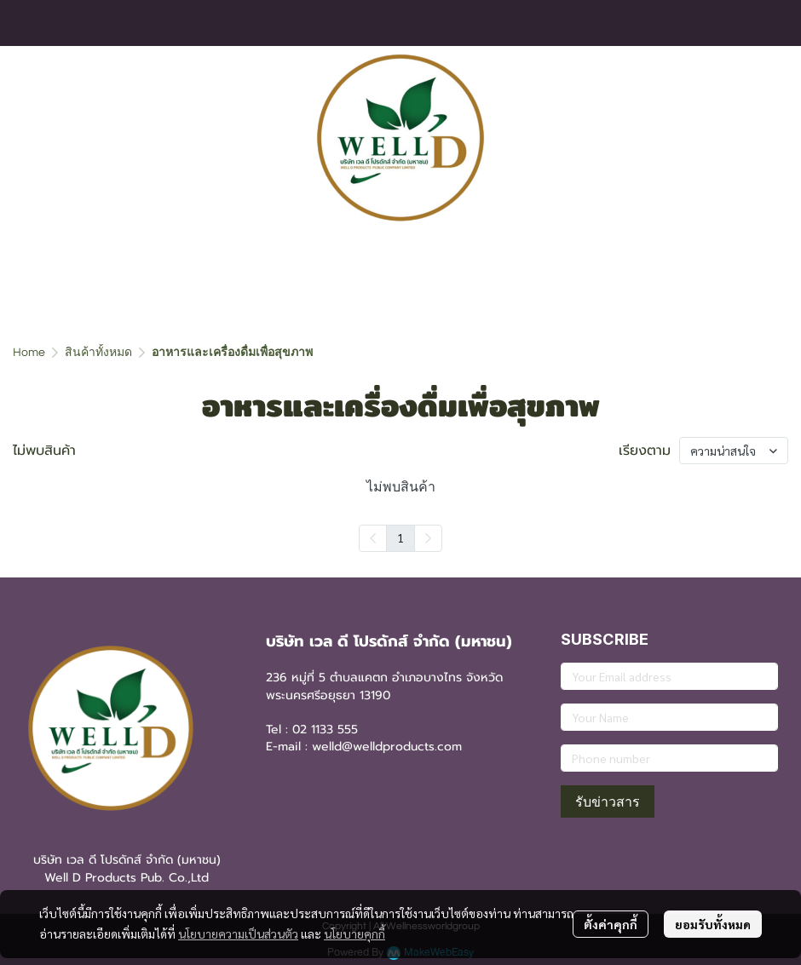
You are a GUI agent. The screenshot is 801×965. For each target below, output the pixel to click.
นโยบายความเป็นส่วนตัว (238, 933)
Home (29, 353)
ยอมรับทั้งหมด (713, 924)
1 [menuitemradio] (400, 537)
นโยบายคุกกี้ (354, 933)
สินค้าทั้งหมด (98, 353)
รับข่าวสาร (607, 801)
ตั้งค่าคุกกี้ (610, 924)
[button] (764, 138)
